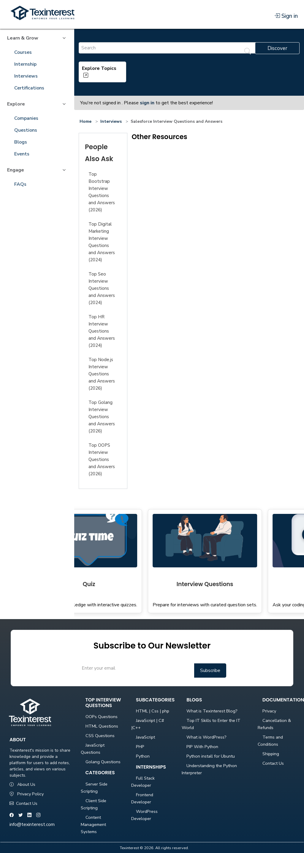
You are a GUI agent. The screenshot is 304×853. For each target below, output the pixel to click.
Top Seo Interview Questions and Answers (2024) (101, 288)
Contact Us (23, 803)
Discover (277, 48)
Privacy (269, 711)
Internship (25, 64)
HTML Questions (102, 726)
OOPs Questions (102, 717)
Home (85, 121)
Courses (23, 52)
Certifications (29, 88)
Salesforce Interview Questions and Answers (176, 121)
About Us (22, 784)
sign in (147, 103)
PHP (140, 747)
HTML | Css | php (152, 711)
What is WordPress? (206, 737)
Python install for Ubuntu (210, 756)
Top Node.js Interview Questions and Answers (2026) (101, 374)
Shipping (270, 754)
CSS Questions (100, 736)
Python (143, 756)
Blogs (20, 142)
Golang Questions (103, 762)
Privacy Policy (27, 794)
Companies (26, 118)
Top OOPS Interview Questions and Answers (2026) (101, 459)
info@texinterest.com (32, 824)
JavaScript (145, 737)
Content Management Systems (93, 824)
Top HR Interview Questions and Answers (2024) (101, 331)
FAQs (20, 184)
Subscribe (210, 670)
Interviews (26, 76)
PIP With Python (202, 747)
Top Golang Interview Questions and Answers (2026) (101, 416)
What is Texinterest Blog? (212, 711)
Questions (25, 130)
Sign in (286, 16)
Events (21, 154)
